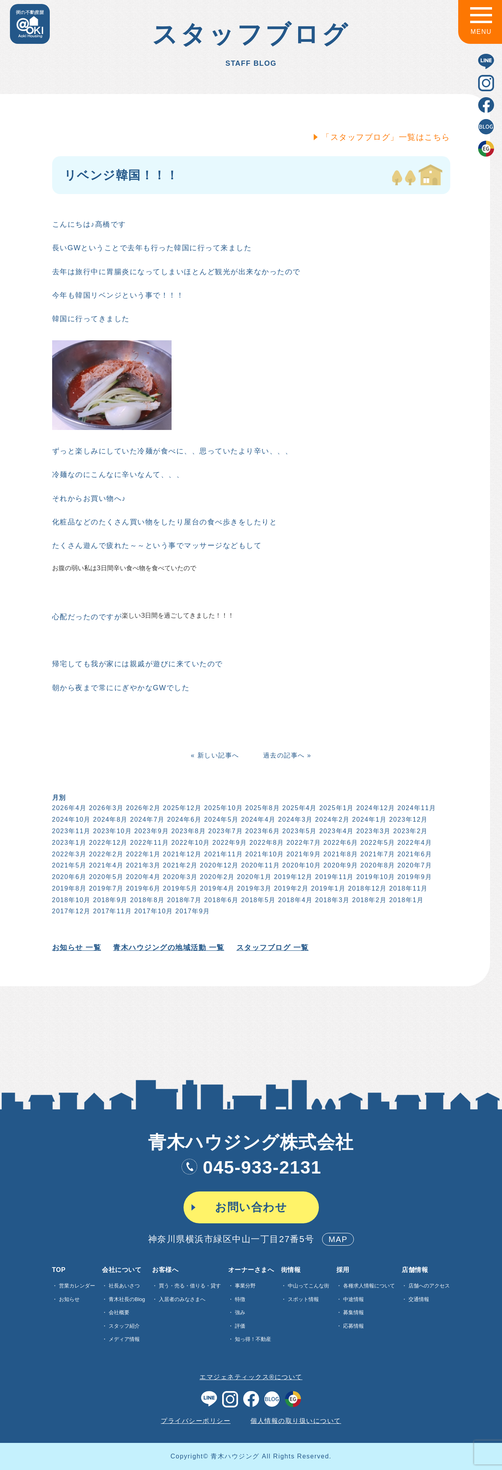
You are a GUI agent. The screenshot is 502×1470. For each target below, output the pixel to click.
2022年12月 (107, 842)
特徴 (240, 1299)
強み (240, 1312)
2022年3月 (68, 854)
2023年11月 (70, 831)
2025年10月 (222, 808)
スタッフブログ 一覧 (272, 948)
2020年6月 (68, 876)
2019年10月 (375, 876)
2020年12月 (218, 865)
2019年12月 (292, 876)
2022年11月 (148, 842)
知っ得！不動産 (253, 1339)
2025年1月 (335, 808)
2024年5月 (220, 819)
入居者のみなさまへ (182, 1299)
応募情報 (353, 1326)
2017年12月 (70, 911)
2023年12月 (408, 819)
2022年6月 (340, 842)
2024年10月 (70, 819)
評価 (240, 1326)
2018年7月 (183, 900)
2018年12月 (366, 888)
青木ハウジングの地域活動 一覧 (168, 948)
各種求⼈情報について (369, 1286)
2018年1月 (406, 900)
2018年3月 (331, 900)
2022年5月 (376, 842)
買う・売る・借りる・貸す (190, 1286)
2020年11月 (259, 865)
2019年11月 (333, 876)
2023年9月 (150, 831)
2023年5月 (298, 831)
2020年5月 (105, 876)
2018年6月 (220, 900)
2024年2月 (331, 819)
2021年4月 (105, 865)
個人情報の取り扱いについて (295, 1420)
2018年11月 (408, 888)
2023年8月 (187, 831)
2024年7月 (146, 819)
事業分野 (245, 1286)
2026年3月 (105, 808)
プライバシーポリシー (195, 1420)
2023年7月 (224, 831)
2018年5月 (257, 900)
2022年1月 (142, 854)
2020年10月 (300, 865)
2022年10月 (189, 842)
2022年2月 (105, 854)
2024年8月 (109, 819)
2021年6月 (414, 854)
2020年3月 (179, 876)
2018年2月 (369, 900)
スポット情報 (303, 1299)
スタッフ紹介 (124, 1326)
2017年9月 (192, 911)
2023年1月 (68, 842)
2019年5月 (179, 888)
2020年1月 (253, 876)
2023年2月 (410, 831)
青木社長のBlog (127, 1299)
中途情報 (353, 1299)
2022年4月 (414, 842)
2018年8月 (146, 900)
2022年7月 (303, 842)
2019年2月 (290, 888)
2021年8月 (340, 854)
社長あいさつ (124, 1286)
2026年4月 (68, 808)
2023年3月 (373, 831)
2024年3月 (294, 819)
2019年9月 (414, 876)
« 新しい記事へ (214, 755)
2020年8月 (376, 865)
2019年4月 (216, 888)
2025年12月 (181, 808)
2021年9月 (303, 854)
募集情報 (353, 1312)
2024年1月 (369, 819)
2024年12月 (375, 808)
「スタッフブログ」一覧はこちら (385, 137)
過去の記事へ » (286, 755)
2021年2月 (179, 865)
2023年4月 (335, 831)
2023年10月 (111, 831)
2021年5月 (68, 865)
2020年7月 (414, 865)
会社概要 (119, 1312)
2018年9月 (109, 900)
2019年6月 (142, 888)
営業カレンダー (77, 1286)
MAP (338, 1239)
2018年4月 (294, 900)
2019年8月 (68, 888)
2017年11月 (111, 911)
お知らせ (69, 1299)
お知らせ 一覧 (76, 948)
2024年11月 (416, 808)
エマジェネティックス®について (250, 1377)
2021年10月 (263, 854)
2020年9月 (340, 865)
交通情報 (418, 1299)
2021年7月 (376, 854)
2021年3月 (142, 865)
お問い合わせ (251, 1207)
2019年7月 (105, 888)
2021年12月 (181, 854)
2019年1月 (327, 888)
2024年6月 (183, 819)
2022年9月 (229, 842)
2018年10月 (70, 900)
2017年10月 (152, 911)
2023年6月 (261, 831)
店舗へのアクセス (429, 1286)
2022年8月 (266, 842)
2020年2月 (216, 876)
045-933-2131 (250, 1167)
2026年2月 (142, 808)
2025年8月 (261, 808)
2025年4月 (298, 808)
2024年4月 (257, 819)
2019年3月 (253, 888)
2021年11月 (222, 854)
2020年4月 (142, 876)
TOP (59, 1270)
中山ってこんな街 (308, 1286)
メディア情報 (124, 1339)
